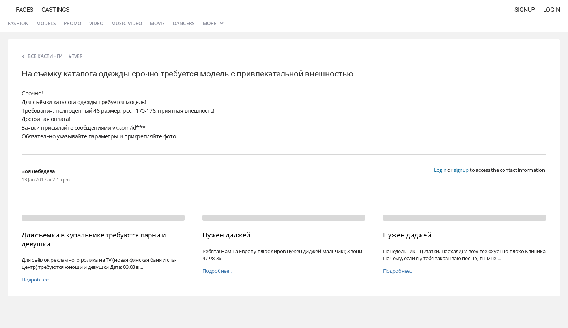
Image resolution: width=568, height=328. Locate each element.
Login (551, 9)
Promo (72, 23)
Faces (25, 9)
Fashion (18, 23)
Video (96, 23)
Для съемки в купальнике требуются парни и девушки (94, 239)
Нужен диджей (226, 234)
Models (46, 23)
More (213, 23)
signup (461, 169)
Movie (157, 23)
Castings (55, 9)
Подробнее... (37, 280)
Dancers (184, 23)
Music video (126, 23)
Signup (524, 9)
